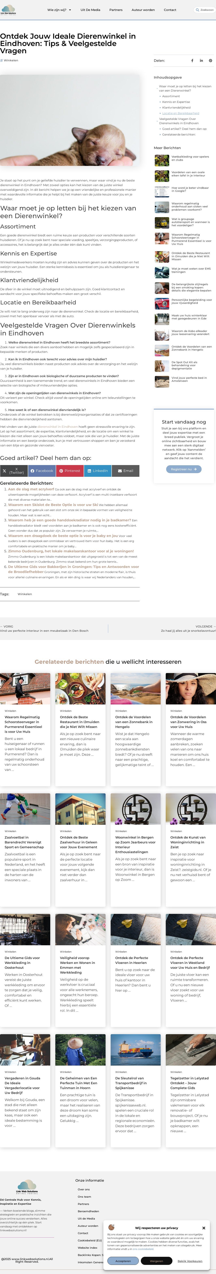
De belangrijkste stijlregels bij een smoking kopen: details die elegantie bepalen (191, 287)
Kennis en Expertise (176, 102)
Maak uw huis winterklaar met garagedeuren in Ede (189, 317)
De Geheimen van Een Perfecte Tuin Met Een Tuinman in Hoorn (78, 1083)
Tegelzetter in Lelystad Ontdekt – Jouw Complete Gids (189, 1083)
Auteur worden (143, 10)
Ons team (84, 1196)
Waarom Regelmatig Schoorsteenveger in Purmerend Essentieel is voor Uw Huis (191, 239)
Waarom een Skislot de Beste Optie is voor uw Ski (53, 505)
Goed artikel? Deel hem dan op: (184, 129)
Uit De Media (90, 10)
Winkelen (11, 60)
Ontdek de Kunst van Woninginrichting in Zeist (188, 842)
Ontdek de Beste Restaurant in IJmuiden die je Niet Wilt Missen (191, 256)
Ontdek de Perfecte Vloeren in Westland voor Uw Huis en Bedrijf (190, 963)
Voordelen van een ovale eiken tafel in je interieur (188, 174)
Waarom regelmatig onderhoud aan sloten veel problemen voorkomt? (190, 206)
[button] (204, 1228)
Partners (116, 10)
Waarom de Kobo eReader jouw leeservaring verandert (190, 332)
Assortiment (171, 96)
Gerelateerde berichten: (179, 134)
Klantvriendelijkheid (176, 107)
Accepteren (123, 1261)
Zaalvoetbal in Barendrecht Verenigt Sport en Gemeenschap (24, 842)
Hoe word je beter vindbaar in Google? (190, 189)
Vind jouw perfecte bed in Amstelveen (189, 379)
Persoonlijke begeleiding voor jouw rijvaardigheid (192, 301)
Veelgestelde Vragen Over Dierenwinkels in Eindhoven (179, 121)
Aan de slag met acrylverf (31, 489)
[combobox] (205, 10)
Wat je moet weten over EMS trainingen (191, 270)
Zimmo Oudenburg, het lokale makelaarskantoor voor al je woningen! (71, 551)
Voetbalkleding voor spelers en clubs (190, 158)
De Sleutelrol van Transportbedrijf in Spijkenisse (131, 1083)
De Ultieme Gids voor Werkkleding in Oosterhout (22, 963)
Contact (170, 10)
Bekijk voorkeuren (190, 1261)
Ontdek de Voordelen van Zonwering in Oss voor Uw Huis (188, 722)
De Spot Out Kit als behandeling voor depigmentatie (184, 365)
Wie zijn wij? (59, 9)
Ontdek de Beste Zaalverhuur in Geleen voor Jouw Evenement (78, 842)
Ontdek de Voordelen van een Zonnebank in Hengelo (192, 348)
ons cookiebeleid (143, 1249)
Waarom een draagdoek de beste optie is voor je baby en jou (63, 536)
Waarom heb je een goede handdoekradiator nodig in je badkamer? (69, 520)
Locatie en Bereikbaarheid (180, 113)
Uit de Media (86, 1218)
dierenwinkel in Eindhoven (57, 427)
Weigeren (156, 1261)
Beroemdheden (88, 1211)
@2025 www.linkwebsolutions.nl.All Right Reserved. (27, 1260)
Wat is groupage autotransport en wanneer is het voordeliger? (191, 222)
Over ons (84, 1189)
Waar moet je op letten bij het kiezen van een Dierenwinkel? (185, 88)
